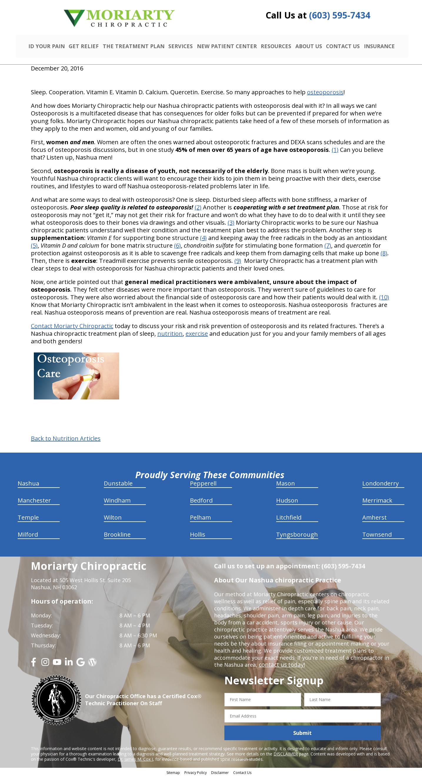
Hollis (197, 534)
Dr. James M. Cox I (135, 758)
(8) (384, 252)
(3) (231, 222)
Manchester (34, 499)
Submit (302, 731)
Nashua (28, 482)
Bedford (201, 499)
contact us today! (281, 663)
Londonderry (380, 482)
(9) (237, 260)
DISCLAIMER (285, 753)
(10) (384, 296)
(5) (34, 244)
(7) (327, 244)
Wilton (113, 516)
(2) (198, 206)
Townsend (377, 534)
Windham (117, 499)
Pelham (200, 516)
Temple (28, 516)
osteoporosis (325, 91)
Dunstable (118, 482)
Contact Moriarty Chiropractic (72, 325)
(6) (177, 244)
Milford (28, 534)
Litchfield (288, 516)
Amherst (374, 516)
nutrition (170, 333)
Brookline (117, 534)
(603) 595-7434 (339, 15)
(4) (203, 237)
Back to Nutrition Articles (66, 437)
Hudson (287, 499)
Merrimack (377, 499)
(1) (335, 149)
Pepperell (203, 482)
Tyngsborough (297, 534)
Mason (285, 482)
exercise (197, 333)
